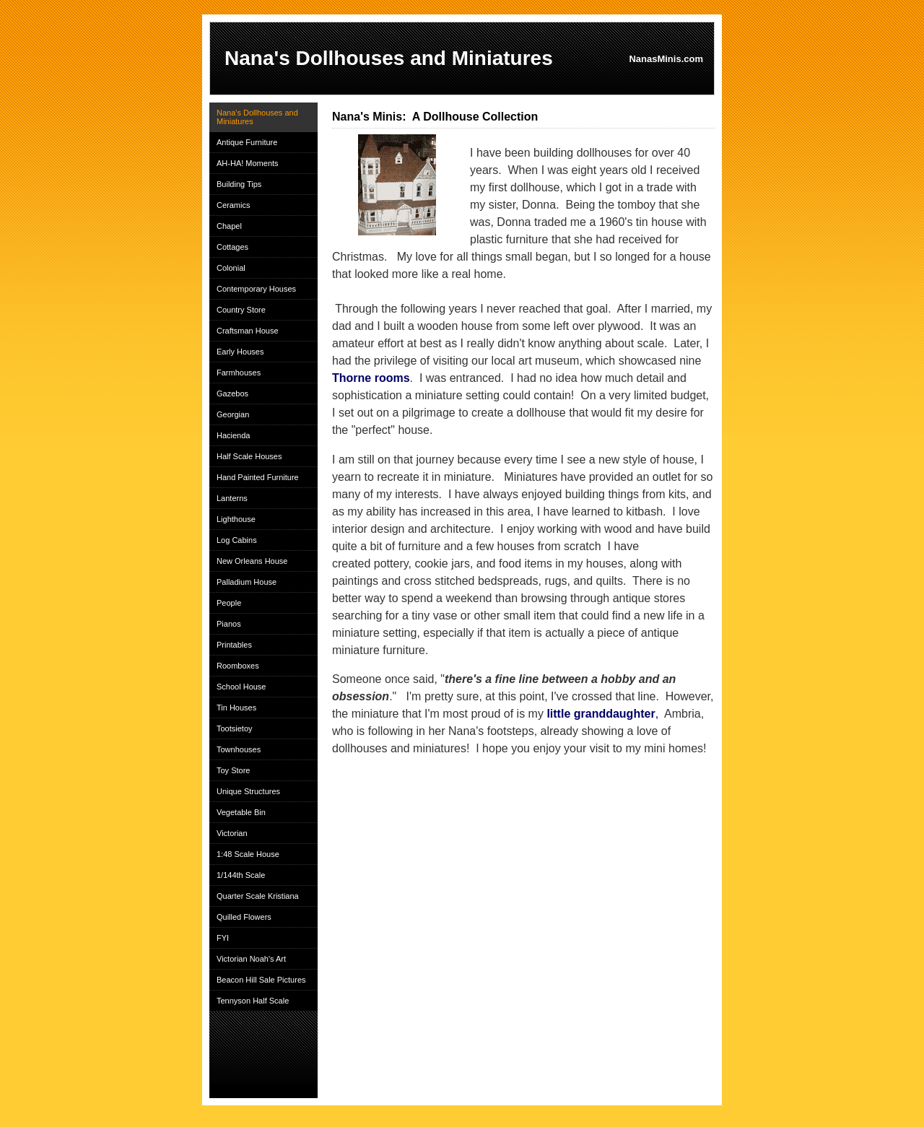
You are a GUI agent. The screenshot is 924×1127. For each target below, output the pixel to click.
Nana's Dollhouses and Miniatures (257, 117)
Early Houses (240, 351)
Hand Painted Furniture (258, 477)
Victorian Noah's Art (251, 958)
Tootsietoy (235, 728)
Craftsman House (248, 330)
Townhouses (239, 749)
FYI (223, 938)
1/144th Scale (241, 875)
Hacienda (233, 435)
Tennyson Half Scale (253, 1000)
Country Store (241, 309)
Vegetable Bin (241, 812)
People (229, 603)
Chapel (229, 226)
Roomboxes (238, 665)
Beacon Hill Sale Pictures (261, 979)
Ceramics (233, 205)
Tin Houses (236, 707)
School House (241, 686)
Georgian (233, 414)
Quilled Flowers (244, 917)
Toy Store (233, 770)
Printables (234, 644)
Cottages (232, 247)
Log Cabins (237, 540)
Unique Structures (248, 791)
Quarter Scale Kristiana (258, 896)
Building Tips (239, 184)
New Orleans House (252, 561)
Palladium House (246, 582)
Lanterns (232, 498)
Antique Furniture (247, 142)
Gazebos (232, 393)
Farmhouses (239, 372)
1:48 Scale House (248, 854)
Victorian (232, 833)
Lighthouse (236, 519)
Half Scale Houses (249, 456)
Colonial (231, 268)
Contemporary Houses (256, 288)
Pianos (229, 623)
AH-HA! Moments (248, 163)
